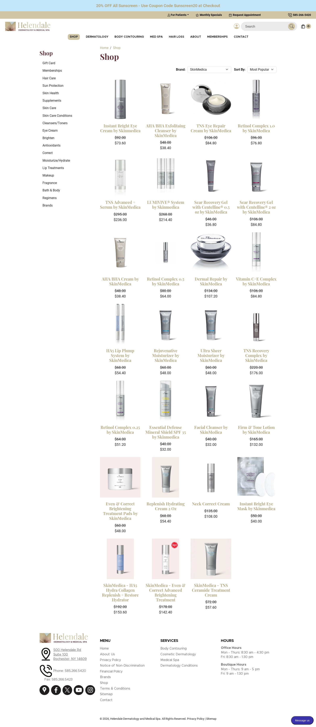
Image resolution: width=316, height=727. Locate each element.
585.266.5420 (75, 670)
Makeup (48, 175)
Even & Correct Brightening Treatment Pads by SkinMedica (120, 511)
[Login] (236, 26)
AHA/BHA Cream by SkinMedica (120, 281)
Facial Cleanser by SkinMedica (211, 429)
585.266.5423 (62, 679)
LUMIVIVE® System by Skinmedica (165, 204)
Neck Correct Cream (211, 503)
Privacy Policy (110, 660)
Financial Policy (111, 671)
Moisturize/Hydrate (56, 160)
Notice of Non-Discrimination (122, 665)
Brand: (181, 69)
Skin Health (51, 93)
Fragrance (50, 183)
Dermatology (97, 36)
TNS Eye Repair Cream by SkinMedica (211, 128)
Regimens (50, 198)
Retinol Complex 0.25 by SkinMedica (120, 429)
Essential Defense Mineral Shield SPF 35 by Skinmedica (165, 432)
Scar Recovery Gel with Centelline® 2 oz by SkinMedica (256, 207)
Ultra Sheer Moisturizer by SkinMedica (211, 355)
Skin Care (49, 108)
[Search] (266, 26)
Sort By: (239, 69)
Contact (241, 36)
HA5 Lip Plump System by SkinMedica (120, 355)
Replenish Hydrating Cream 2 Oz (166, 506)
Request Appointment (245, 15)
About (195, 36)
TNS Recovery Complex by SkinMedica (256, 355)
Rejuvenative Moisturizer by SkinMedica (165, 355)
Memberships (217, 36)
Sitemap (106, 694)
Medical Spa (169, 660)
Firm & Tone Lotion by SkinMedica (256, 429)
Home (104, 648)
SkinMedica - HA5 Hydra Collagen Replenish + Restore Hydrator (120, 592)
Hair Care (49, 78)
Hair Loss (176, 36)
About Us (107, 654)
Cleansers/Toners (55, 123)
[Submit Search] (291, 26)
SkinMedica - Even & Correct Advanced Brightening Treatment (165, 592)
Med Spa (156, 36)
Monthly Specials (209, 15)
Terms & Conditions (115, 688)
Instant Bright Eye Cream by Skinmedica (120, 128)
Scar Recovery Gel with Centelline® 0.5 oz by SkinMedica (211, 207)
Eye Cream (50, 130)
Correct (48, 153)
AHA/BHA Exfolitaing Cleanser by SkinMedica (165, 130)
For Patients (176, 15)
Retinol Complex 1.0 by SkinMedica (256, 128)
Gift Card (49, 63)
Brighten (48, 138)
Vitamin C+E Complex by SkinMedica (256, 281)
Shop (74, 36)
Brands (48, 205)
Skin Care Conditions (57, 116)
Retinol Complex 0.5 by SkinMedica (165, 281)
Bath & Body (51, 190)
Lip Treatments (53, 168)
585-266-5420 (302, 15)
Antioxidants (51, 145)
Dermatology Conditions (179, 665)
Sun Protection (53, 86)
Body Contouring (129, 36)
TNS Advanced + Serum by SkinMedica (120, 204)
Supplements (52, 100)
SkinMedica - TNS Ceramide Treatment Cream (211, 590)
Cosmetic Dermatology (178, 654)
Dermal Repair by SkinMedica (211, 281)
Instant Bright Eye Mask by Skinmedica (256, 506)
